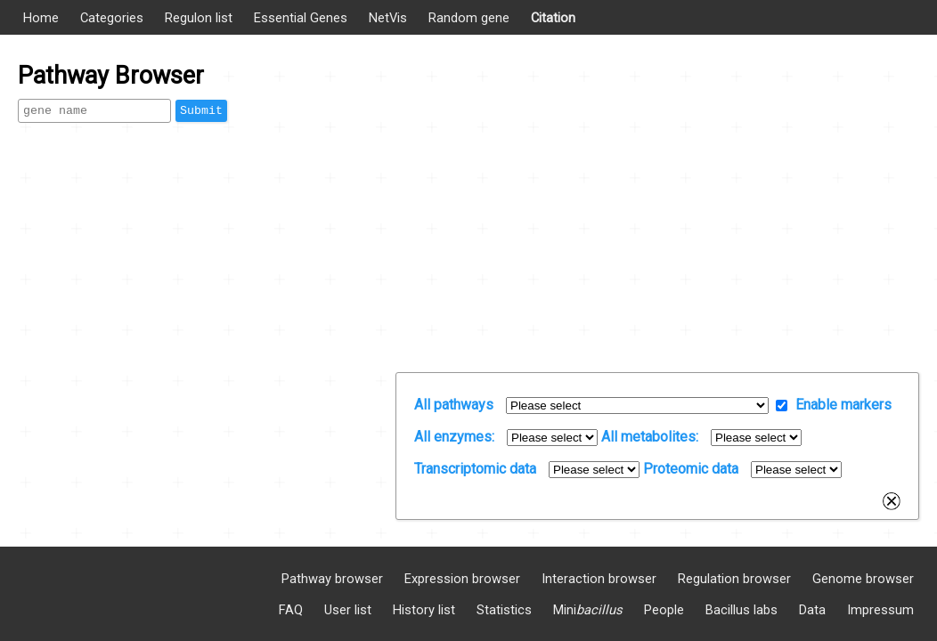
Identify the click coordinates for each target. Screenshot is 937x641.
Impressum (880, 610)
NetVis (388, 18)
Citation (553, 18)
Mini (588, 610)
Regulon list (198, 18)
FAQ (291, 610)
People (664, 610)
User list (347, 610)
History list (424, 610)
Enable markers (843, 404)
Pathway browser (332, 579)
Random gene (468, 18)
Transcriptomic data (475, 468)
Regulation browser (734, 579)
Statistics (504, 610)
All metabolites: (649, 436)
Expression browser (462, 579)
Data (812, 610)
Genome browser (863, 579)
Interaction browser (599, 579)
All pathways (453, 404)
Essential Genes (300, 18)
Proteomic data (690, 468)
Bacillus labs (741, 610)
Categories (111, 18)
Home (41, 18)
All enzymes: (454, 436)
